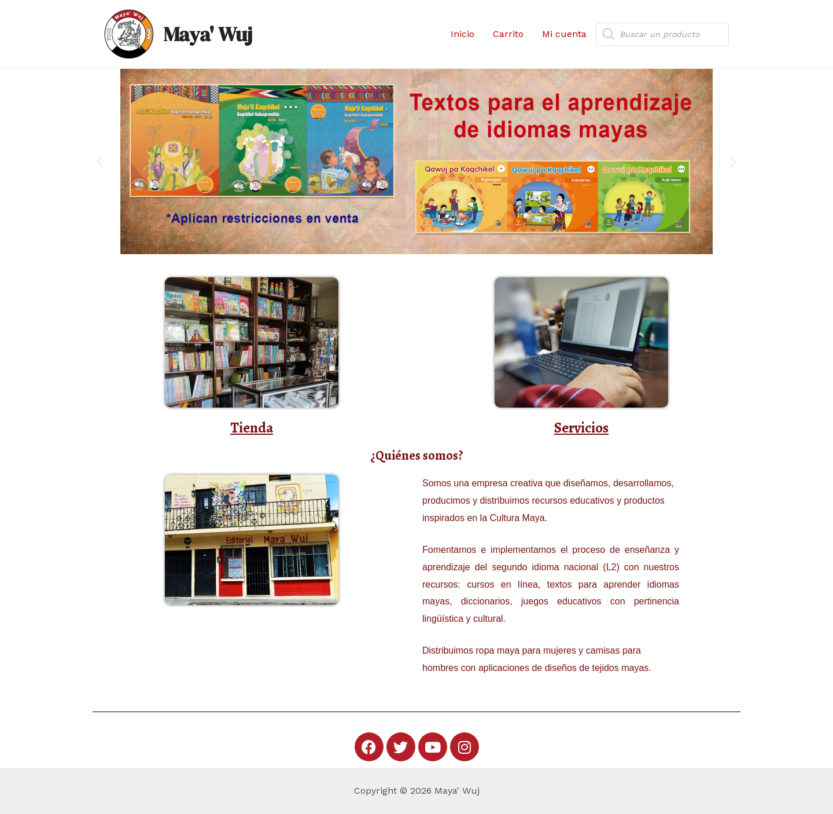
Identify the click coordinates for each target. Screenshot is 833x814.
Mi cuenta (564, 33)
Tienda (251, 427)
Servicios (581, 427)
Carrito (508, 33)
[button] (100, 162)
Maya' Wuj (207, 34)
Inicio (462, 33)
